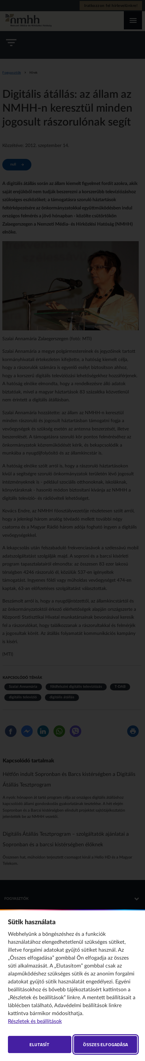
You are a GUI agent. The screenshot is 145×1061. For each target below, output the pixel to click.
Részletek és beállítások (35, 1021)
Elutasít (39, 1044)
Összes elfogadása (105, 1044)
